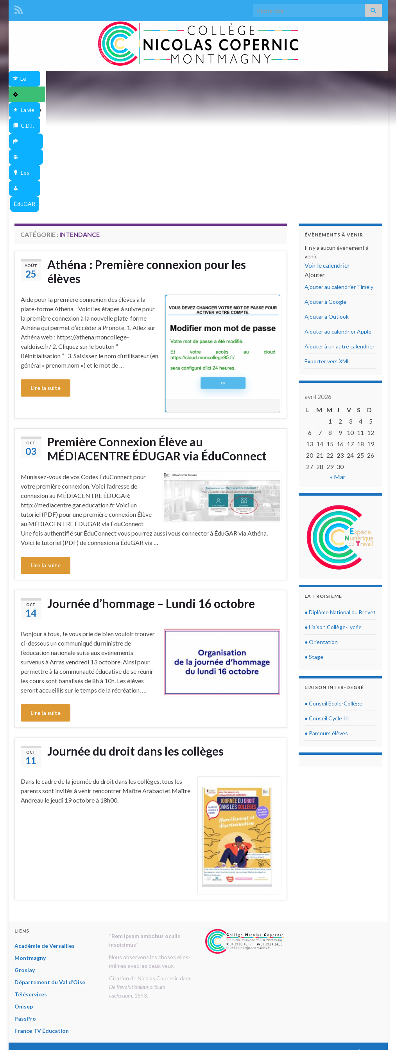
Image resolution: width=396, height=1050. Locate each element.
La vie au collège (155, 78)
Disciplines (250, 78)
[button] (315, 165)
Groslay (24, 860)
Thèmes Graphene (79, 1031)
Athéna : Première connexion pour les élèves (146, 162)
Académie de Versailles (44, 836)
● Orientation (321, 532)
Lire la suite (45, 278)
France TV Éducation (41, 921)
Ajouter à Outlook (327, 207)
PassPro (25, 909)
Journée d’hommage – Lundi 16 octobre (151, 494)
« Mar (338, 367)
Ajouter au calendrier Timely (339, 177)
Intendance (98, 78)
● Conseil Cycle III (327, 608)
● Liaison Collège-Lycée (333, 517)
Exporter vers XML (327, 251)
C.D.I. (206, 78)
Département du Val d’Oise (49, 872)
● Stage (314, 547)
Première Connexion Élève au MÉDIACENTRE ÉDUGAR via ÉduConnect (157, 339)
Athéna (185, 94)
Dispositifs (300, 78)
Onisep (23, 896)
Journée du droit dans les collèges (135, 641)
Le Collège (47, 78)
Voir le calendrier (327, 155)
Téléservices (30, 884)
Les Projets (350, 78)
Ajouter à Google (325, 192)
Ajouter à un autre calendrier (339, 236)
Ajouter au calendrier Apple (338, 221)
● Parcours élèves (326, 623)
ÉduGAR (212, 94)
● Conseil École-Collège (333, 593)
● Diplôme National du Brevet (340, 502)
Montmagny (30, 848)
